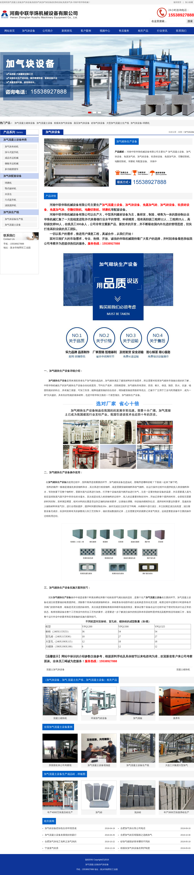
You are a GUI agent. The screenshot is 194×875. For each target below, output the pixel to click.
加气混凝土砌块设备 (25, 123)
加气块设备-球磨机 (140, 123)
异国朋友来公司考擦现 (60, 765)
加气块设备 (28, 30)
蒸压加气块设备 (82, 123)
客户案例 (86, 30)
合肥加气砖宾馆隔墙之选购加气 (136, 835)
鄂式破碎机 (10, 188)
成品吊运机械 (11, 158)
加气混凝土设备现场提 (99, 765)
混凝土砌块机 (183, 669)
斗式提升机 (10, 199)
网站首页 (9, 30)
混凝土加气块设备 (55, 669)
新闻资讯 (67, 30)
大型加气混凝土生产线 (117, 123)
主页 (180, 132)
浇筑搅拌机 (10, 205)
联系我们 (181, 30)
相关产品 (143, 30)
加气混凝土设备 (44, 123)
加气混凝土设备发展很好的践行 (60, 835)
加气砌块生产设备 (59, 370)
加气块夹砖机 (11, 146)
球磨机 (8, 183)
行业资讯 (162, 30)
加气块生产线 (11, 212)
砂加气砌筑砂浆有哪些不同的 (135, 841)
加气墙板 (137, 718)
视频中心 (105, 30)
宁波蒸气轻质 (51, 848)
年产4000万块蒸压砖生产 (60, 812)
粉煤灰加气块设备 (63, 123)
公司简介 (48, 30)
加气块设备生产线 (14, 219)
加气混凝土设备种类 (15, 139)
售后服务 (124, 30)
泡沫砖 (137, 812)
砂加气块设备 (98, 123)
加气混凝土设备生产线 (137, 765)
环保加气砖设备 (99, 718)
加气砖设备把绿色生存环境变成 (60, 828)
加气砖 (99, 812)
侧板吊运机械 (11, 163)
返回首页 (177, 2)
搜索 (190, 21)
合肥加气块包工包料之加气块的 (60, 841)
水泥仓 (8, 194)
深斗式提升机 (11, 152)
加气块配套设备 (12, 176)
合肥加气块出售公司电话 (132, 828)
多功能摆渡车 (11, 169)
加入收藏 (189, 2)
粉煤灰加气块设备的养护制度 (135, 848)
